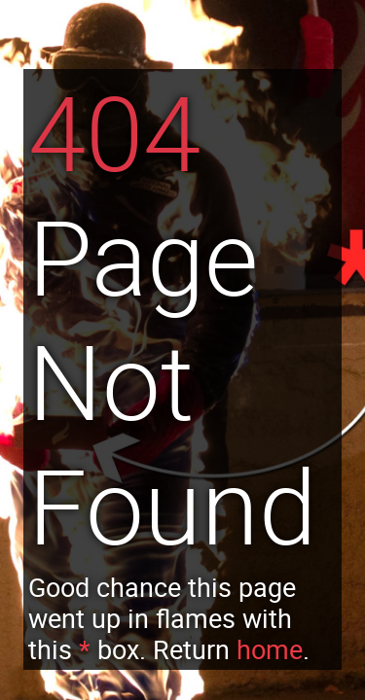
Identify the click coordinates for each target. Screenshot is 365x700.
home (270, 649)
